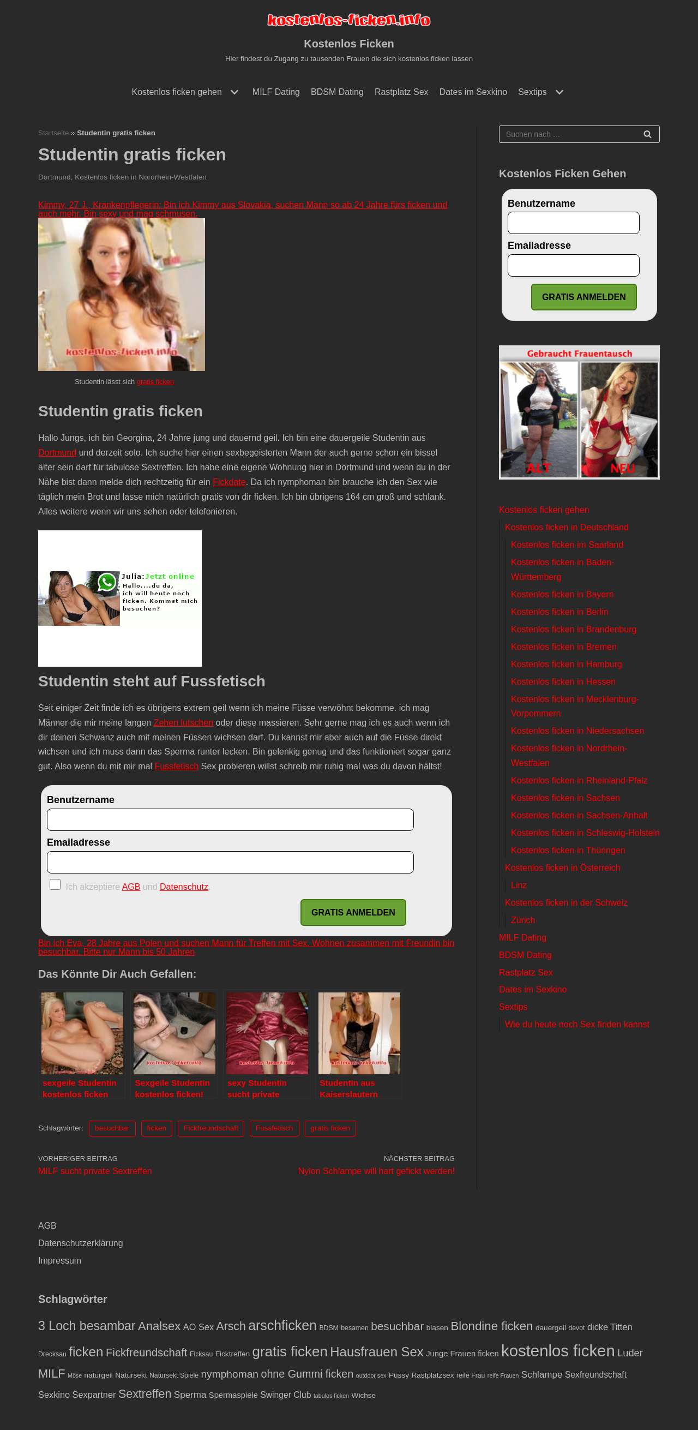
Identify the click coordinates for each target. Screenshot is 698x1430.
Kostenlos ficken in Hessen (563, 681)
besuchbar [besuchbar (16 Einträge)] (397, 1326)
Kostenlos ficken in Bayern (562, 594)
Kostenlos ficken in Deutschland (567, 527)
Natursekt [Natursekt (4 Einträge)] (131, 1375)
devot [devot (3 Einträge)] (576, 1328)
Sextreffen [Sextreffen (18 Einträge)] (144, 1394)
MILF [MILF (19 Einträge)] (51, 1373)
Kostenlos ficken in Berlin (560, 612)
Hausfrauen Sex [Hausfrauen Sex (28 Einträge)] (376, 1351)
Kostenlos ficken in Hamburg (566, 664)
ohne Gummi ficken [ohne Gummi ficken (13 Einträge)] (307, 1374)
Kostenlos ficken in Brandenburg (573, 629)
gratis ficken (155, 382)
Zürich (523, 920)
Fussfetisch (176, 766)
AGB (47, 1225)
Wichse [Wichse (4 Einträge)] (364, 1395)
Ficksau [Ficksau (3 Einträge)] (201, 1354)
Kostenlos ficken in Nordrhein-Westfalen (141, 177)
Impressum (59, 1260)
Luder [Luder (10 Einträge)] (630, 1353)
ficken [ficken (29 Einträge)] (86, 1351)
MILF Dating (276, 92)
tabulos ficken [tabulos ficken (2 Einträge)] (331, 1395)
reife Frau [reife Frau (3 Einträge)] (470, 1375)
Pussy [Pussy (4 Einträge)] (399, 1375)
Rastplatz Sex (402, 92)
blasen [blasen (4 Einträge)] (437, 1328)
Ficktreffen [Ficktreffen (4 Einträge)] (232, 1354)
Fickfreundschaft (211, 1128)
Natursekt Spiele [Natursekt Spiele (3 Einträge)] (173, 1375)
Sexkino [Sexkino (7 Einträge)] (54, 1394)
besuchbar (112, 1128)
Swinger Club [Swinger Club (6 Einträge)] (285, 1394)
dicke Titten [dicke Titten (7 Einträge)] (610, 1327)
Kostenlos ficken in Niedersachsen (578, 730)
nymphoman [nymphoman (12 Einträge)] (229, 1374)
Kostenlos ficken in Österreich (563, 867)
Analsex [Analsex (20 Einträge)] (159, 1326)
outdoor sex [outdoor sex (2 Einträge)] (371, 1375)
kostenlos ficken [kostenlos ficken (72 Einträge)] (558, 1351)
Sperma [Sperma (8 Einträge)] (190, 1395)
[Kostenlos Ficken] (349, 37)
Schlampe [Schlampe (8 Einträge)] (542, 1374)
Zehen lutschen (183, 722)
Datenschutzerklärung (80, 1243)
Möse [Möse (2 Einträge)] (75, 1375)
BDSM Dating (337, 92)
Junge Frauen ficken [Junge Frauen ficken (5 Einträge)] (462, 1353)
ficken (157, 1128)
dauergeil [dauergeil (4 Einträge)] (550, 1328)
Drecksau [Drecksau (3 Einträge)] (52, 1354)
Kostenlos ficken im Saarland (567, 544)
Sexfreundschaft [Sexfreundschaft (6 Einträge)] (596, 1374)
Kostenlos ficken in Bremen (564, 646)
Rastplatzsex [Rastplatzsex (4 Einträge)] (432, 1375)
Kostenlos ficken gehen (544, 509)
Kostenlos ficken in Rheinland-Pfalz (579, 780)
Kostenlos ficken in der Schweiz (566, 902)
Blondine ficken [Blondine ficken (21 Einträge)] (491, 1326)
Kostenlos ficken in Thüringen (568, 850)
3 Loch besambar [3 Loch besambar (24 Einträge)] (87, 1326)
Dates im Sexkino (474, 92)
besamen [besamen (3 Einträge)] (354, 1328)
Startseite (53, 133)
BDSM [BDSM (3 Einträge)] (328, 1328)
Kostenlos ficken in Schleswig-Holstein (585, 832)
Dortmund (54, 177)
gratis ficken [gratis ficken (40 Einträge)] (290, 1351)
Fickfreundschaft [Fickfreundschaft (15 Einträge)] (147, 1353)
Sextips (513, 1007)
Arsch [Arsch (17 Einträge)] (231, 1326)
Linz (519, 885)
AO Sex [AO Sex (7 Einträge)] (198, 1327)
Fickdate (229, 482)
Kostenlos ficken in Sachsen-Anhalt (579, 815)
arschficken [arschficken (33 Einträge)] (282, 1325)
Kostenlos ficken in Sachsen (565, 798)
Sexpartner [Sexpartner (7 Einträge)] (94, 1394)
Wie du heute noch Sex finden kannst (577, 1024)
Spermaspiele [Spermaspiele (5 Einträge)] (233, 1395)
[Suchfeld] (579, 134)
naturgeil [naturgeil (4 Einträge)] (99, 1375)
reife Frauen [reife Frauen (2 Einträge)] (503, 1375)
